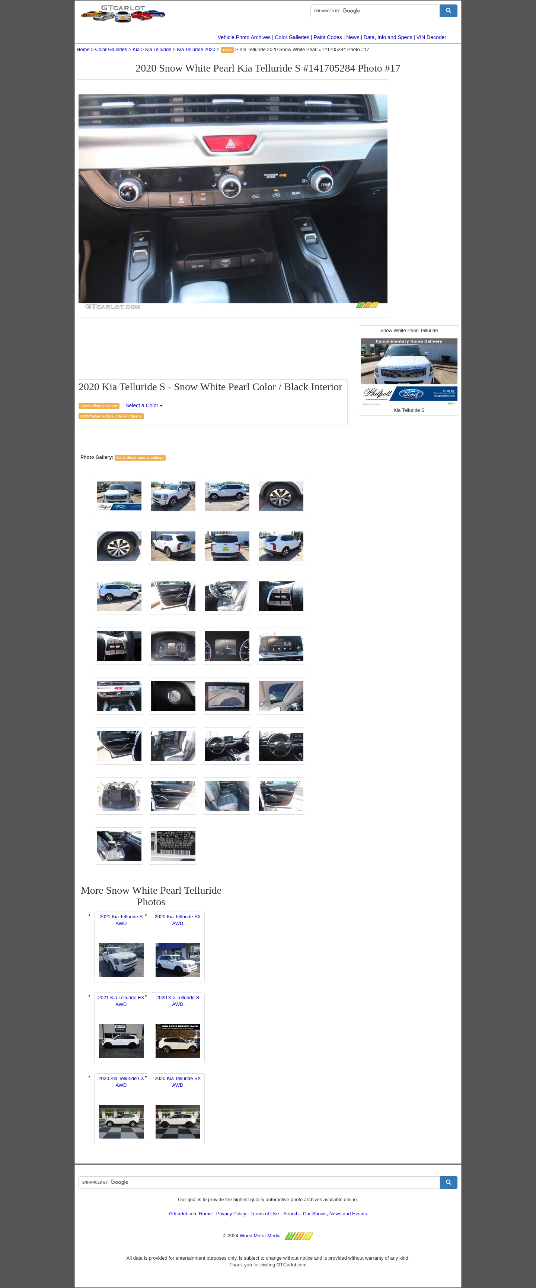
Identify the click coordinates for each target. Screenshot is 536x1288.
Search (291, 1213)
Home (83, 49)
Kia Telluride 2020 (196, 49)
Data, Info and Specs (388, 37)
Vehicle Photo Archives (244, 37)
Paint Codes (328, 37)
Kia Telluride (158, 49)
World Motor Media (260, 1235)
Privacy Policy (231, 1213)
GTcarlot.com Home (190, 1213)
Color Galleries (292, 37)
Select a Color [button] (144, 405)
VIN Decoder (431, 37)
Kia (136, 49)
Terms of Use (265, 1213)
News (352, 37)
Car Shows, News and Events (335, 1213)
